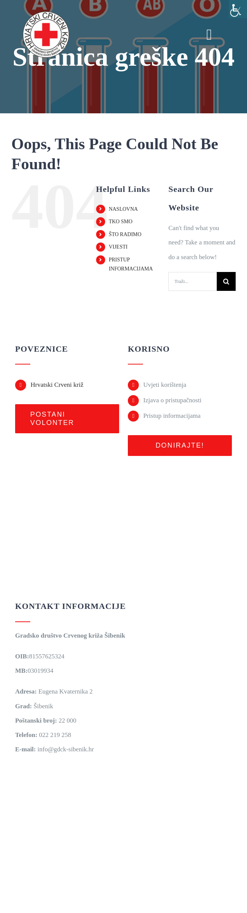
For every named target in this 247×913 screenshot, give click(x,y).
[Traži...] (192, 281)
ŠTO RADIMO (125, 234)
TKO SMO (120, 221)
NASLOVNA (123, 209)
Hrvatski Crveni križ (57, 384)
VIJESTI (118, 247)
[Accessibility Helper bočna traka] (238, 9)
